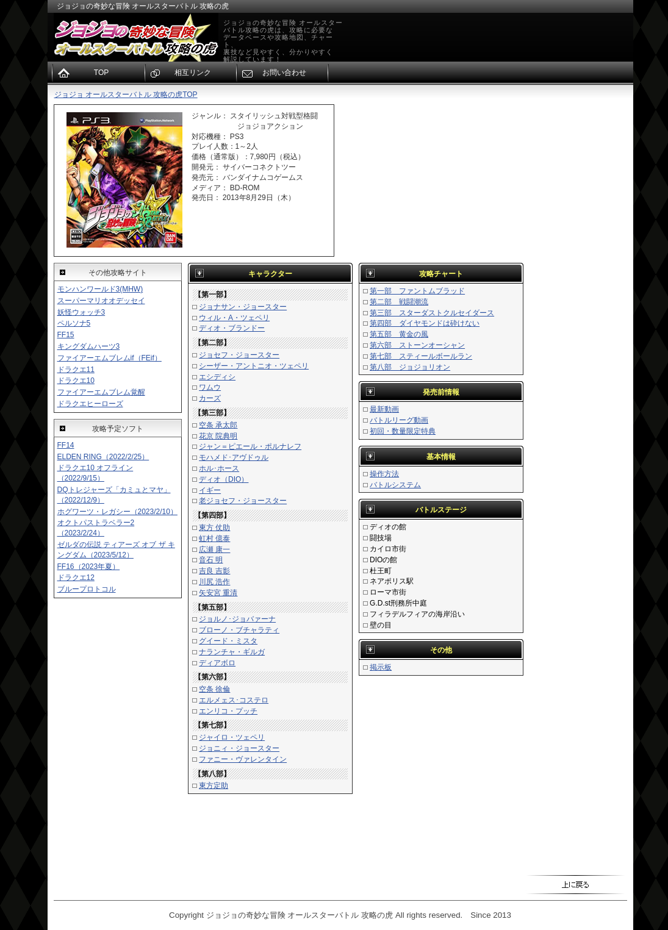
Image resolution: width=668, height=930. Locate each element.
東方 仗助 (214, 527)
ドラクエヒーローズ (90, 403)
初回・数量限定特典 (403, 431)
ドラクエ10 (76, 380)
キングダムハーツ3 (88, 346)
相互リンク (192, 72)
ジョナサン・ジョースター (243, 306)
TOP (101, 72)
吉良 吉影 (214, 571)
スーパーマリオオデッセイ (101, 300)
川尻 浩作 (214, 582)
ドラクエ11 (76, 369)
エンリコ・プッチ (228, 711)
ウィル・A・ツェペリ (234, 317)
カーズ (210, 398)
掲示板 (381, 667)
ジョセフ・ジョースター (239, 355)
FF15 (65, 335)
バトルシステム (395, 485)
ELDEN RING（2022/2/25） (103, 456)
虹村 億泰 (214, 538)
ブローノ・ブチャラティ (239, 630)
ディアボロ (217, 663)
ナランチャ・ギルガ (232, 652)
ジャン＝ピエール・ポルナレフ (250, 446)
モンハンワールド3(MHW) (100, 289)
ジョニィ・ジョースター (239, 748)
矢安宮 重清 (218, 592)
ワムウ (210, 387)
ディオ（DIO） (223, 479)
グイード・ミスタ (228, 641)
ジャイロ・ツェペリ (232, 737)
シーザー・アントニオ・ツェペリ (254, 366)
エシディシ (217, 377)
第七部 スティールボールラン (421, 356)
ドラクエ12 (76, 577)
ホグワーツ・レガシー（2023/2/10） (117, 511)
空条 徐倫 (214, 689)
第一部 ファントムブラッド (417, 291)
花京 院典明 (218, 436)
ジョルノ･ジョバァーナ (237, 619)
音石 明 (211, 560)
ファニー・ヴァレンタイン (243, 759)
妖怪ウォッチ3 (81, 312)
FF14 (65, 445)
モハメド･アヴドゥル (233, 457)
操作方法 (384, 474)
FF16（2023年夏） (88, 566)
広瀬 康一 (214, 549)
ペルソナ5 (74, 323)
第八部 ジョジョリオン (410, 367)
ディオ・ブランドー (232, 328)
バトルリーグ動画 (399, 420)
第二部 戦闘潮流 (399, 302)
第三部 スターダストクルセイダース (432, 313)
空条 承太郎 (218, 425)
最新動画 (384, 409)
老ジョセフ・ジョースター (243, 500)
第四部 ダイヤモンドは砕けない (424, 323)
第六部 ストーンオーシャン (417, 345)
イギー (210, 490)
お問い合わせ (284, 72)
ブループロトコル (86, 589)
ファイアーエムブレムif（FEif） (109, 358)
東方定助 (213, 785)
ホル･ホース (219, 468)
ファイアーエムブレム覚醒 (101, 392)
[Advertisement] (578, 287)
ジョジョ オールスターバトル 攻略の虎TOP (126, 94)
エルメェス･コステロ (233, 700)
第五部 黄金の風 (399, 334)
